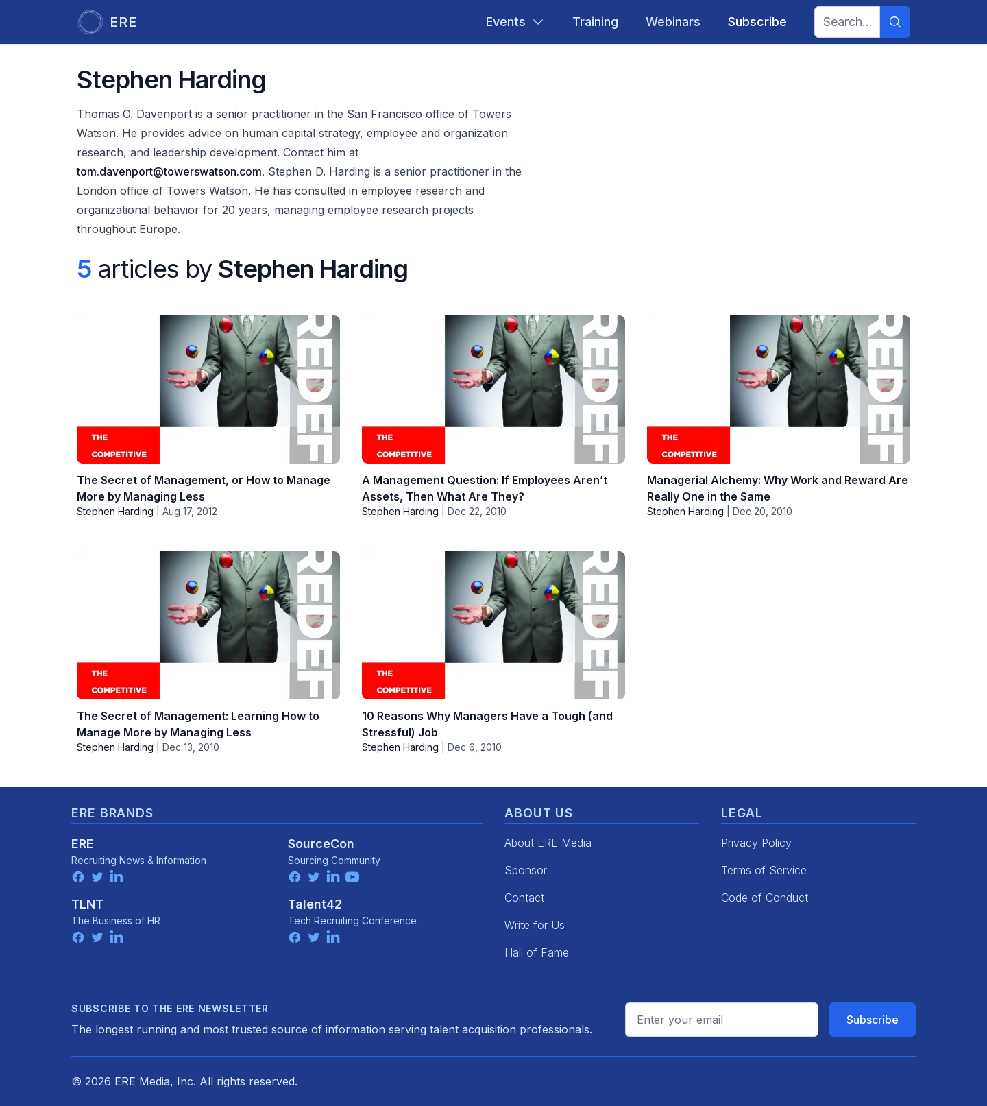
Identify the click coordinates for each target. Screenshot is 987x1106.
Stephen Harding (115, 511)
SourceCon (321, 844)
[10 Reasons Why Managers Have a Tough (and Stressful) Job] (493, 625)
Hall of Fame (536, 952)
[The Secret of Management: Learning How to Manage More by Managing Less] (208, 625)
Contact (524, 897)
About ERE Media (548, 843)
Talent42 (315, 904)
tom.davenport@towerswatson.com (169, 171)
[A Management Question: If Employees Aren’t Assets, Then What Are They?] (493, 389)
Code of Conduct (764, 897)
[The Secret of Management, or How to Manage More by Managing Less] (208, 389)
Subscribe (872, 1019)
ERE (82, 844)
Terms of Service (764, 870)
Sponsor (525, 870)
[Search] (895, 22)
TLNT (87, 904)
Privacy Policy (756, 843)
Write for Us (534, 925)
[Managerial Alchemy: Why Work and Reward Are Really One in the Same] (778, 389)
